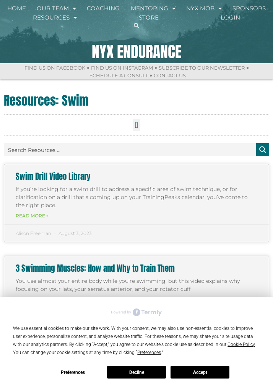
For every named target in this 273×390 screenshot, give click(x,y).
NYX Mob (204, 8)
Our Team (56, 8)
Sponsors (249, 8)
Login (230, 17)
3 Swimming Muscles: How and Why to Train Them (95, 268)
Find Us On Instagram (122, 68)
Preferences (73, 372)
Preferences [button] (149, 352)
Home (16, 8)
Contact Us (170, 75)
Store (149, 17)
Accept (200, 372)
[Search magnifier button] (262, 149)
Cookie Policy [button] (241, 344)
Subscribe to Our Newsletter (202, 68)
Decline (136, 372)
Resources (55, 17)
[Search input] (130, 150)
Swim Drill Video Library (53, 176)
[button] (136, 125)
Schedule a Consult (118, 75)
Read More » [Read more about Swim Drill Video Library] (32, 216)
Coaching (103, 8)
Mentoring (153, 8)
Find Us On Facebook (54, 68)
